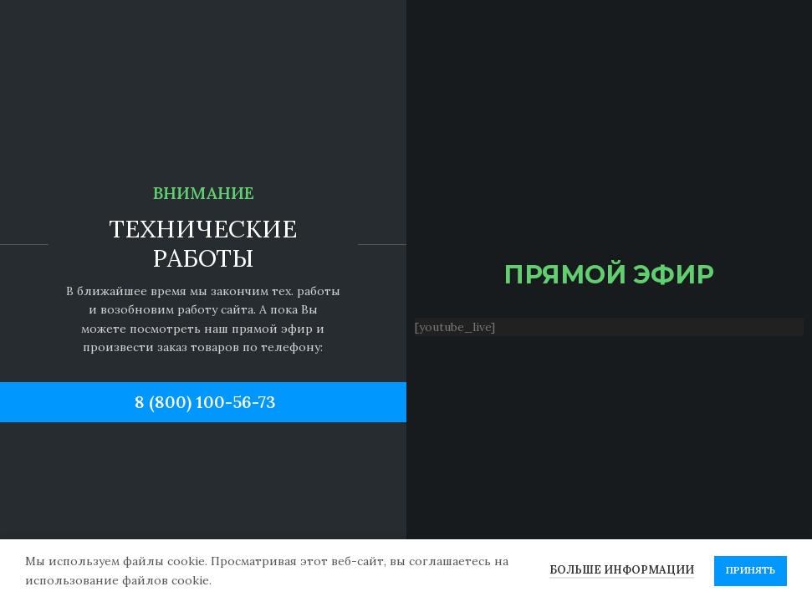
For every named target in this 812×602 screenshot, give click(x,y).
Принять (750, 570)
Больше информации (621, 570)
